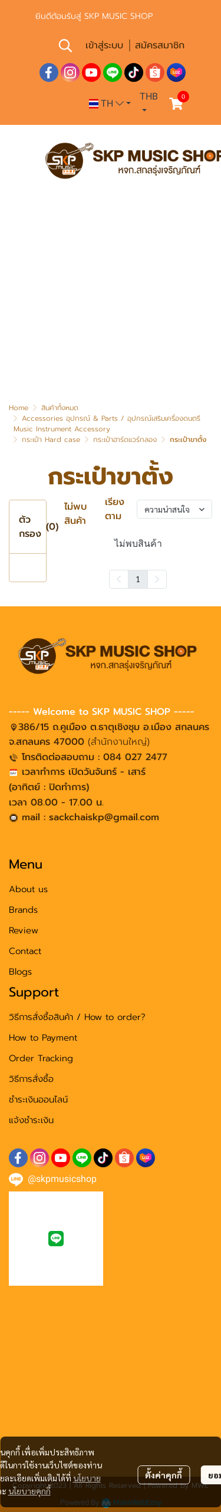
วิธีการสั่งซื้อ (31, 1078)
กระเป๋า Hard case (51, 439)
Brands (23, 909)
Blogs (20, 971)
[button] (65, 45)
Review (23, 930)
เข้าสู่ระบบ (104, 45)
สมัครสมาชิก (159, 45)
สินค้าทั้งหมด (59, 407)
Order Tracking (41, 1058)
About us (28, 889)
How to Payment (43, 1037)
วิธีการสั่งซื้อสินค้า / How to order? (77, 1017)
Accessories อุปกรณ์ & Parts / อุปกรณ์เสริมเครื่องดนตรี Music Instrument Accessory (107, 423)
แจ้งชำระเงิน (31, 1120)
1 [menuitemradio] (138, 578)
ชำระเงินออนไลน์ (38, 1099)
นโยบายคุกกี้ (29, 1490)
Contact (25, 951)
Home (18, 407)
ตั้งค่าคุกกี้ (163, 1475)
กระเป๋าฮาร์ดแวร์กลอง (125, 439)
